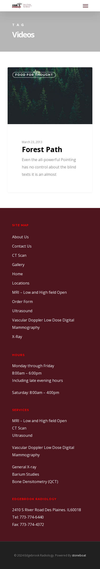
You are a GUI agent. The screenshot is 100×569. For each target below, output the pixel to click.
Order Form (22, 301)
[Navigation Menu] (85, 5)
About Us (20, 236)
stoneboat (79, 555)
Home (17, 273)
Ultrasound (22, 310)
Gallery (18, 264)
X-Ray (17, 336)
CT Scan (19, 255)
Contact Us (22, 246)
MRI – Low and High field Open (39, 292)
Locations (20, 283)
